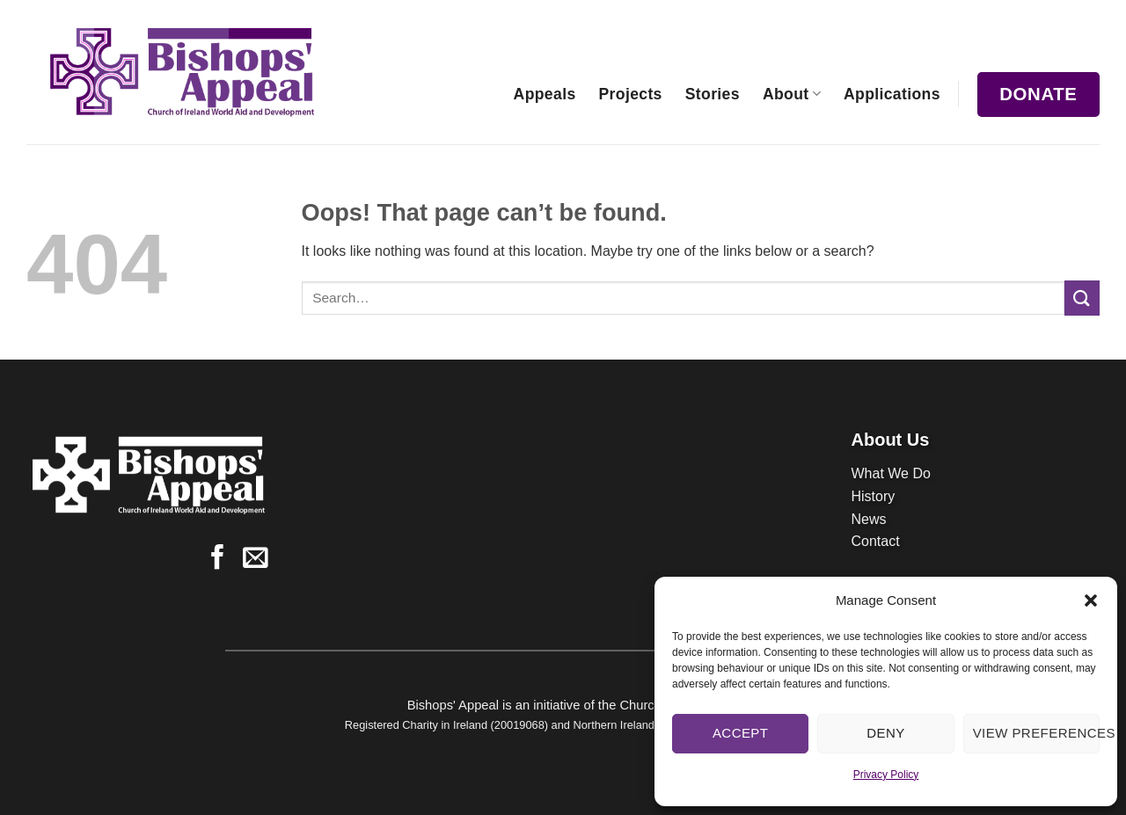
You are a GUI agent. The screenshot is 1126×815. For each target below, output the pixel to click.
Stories (712, 94)
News (869, 519)
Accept (741, 732)
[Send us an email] (255, 559)
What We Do (891, 473)
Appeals (545, 94)
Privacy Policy (886, 774)
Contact (876, 541)
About (792, 94)
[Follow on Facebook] (217, 559)
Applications (892, 94)
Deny (885, 732)
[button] (1091, 600)
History (874, 496)
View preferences (1036, 732)
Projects (630, 94)
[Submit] (1082, 297)
